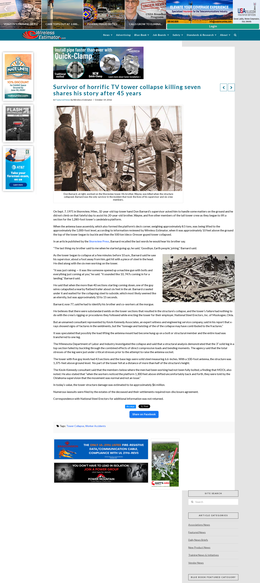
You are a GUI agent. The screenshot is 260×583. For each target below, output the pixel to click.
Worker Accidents (95, 425)
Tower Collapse (75, 425)
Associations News (199, 524)
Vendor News (196, 562)
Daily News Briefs (198, 539)
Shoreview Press (99, 241)
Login (213, 26)
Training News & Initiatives (203, 555)
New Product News (199, 547)
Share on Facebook (144, 414)
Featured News (62, 99)
